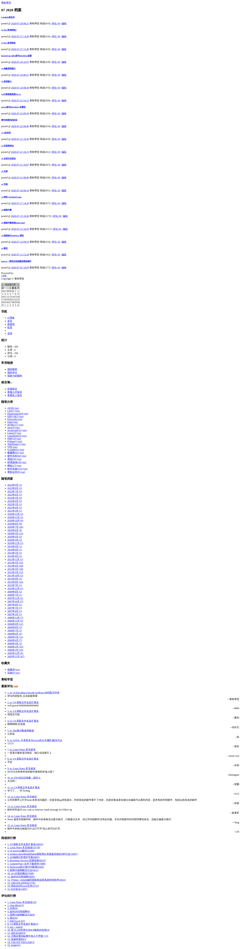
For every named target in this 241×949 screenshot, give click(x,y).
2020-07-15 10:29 (20, 229)
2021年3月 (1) (14, 511)
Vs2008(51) (13, 449)
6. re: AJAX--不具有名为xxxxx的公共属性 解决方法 (34, 740)
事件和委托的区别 (9, 120)
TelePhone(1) (14, 444)
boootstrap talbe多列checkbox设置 (16, 56)
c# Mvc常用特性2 (9, 30)
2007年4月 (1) (14, 611)
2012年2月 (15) (15, 572)
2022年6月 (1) (14, 494)
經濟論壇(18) (14, 462)
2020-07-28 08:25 (20, 23)
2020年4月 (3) (14, 536)
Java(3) (11, 427)
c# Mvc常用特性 (8, 43)
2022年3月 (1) (14, 504)
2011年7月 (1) (14, 585)
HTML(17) (12, 424)
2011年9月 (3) (14, 579)
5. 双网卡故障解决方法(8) (21, 914)
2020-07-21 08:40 (20, 177)
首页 (9, 321)
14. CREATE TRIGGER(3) (20, 942)
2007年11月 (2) (15, 598)
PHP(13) (11, 438)
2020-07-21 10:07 (20, 164)
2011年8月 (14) (15, 582)
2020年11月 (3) (15, 517)
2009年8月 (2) (14, 591)
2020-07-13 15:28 (20, 254)
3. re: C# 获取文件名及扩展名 (23, 711)
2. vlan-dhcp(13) (15, 905)
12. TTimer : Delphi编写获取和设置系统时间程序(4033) (36, 880)
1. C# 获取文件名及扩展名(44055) (25, 844)
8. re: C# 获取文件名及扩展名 (23, 758)
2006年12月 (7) (15, 617)
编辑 (63, 23)
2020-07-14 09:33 (20, 242)
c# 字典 (4, 184)
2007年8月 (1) (14, 604)
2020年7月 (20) (15, 527)
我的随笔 (12, 369)
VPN (9, 447)
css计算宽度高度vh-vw (11, 94)
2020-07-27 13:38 (20, 49)
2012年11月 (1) (15, 559)
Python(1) (12, 441)
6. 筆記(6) (12, 918)
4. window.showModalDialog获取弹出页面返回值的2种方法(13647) (42, 854)
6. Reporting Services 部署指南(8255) (26, 860)
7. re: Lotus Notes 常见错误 (21, 749)
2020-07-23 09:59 (20, 113)
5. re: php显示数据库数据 (20, 730)
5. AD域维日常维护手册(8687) (23, 857)
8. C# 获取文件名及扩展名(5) (22, 924)
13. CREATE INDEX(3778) (21, 883)
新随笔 (11, 324)
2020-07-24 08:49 (20, 87)
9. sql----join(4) (15, 927)
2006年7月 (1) (14, 630)
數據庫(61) (13, 452)
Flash (10, 422)
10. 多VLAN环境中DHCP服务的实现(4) (28, 930)
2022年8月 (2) (14, 488)
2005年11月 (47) (15, 656)
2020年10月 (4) (15, 520)
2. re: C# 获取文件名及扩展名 (23, 702)
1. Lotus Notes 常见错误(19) (21, 902)
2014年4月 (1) (14, 556)
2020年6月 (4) (14, 530)
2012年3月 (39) (15, 569)
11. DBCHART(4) (16, 933)
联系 (9, 327)
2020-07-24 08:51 (20, 75)
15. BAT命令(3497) (17, 889)
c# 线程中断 (6, 210)
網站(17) (11, 465)
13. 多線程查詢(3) (16, 939)
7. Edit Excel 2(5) (16, 921)
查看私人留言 (14, 395)
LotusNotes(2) (14, 436)
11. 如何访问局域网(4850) (21, 876)
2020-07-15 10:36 (20, 216)
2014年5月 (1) (14, 553)
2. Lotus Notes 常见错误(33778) (23, 847)
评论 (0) (56, 23)
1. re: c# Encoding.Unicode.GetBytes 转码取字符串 (33, 692)
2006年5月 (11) (15, 637)
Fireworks (12, 419)
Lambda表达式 (8, 17)
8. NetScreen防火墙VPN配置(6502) (25, 867)
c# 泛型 (4, 171)
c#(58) (10, 408)
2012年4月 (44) (15, 566)
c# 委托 (4, 248)
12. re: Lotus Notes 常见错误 (22, 796)
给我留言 (12, 389)
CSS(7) (11, 411)
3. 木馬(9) (12, 908)
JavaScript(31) (14, 430)
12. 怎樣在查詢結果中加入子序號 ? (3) (27, 936)
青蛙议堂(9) (13, 472)
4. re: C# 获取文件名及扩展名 (23, 721)
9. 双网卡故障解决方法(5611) (22, 870)
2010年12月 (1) (15, 588)
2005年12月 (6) (15, 653)
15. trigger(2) (13, 945)
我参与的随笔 (14, 375)
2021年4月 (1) (14, 507)
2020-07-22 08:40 (20, 126)
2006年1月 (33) (15, 650)
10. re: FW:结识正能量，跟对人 (24, 777)
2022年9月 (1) (14, 485)
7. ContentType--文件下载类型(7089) (26, 863)
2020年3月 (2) (14, 540)
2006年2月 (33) (15, 646)
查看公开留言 (14, 392)
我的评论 (12, 372)
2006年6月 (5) (14, 634)
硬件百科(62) (14, 456)
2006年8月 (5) (14, 627)
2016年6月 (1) (14, 546)
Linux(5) (11, 433)
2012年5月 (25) (15, 562)
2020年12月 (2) (15, 514)
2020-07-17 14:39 (20, 203)
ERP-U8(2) (13, 416)
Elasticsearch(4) (15, 413)
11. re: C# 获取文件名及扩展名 (23, 787)
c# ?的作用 (6, 133)
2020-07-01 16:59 (20, 267)
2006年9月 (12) (15, 624)
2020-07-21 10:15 (20, 152)
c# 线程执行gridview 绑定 (12, 235)
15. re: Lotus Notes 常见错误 (22, 825)
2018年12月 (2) (15, 543)
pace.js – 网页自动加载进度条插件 (16, 261)
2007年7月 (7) (14, 608)
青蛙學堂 (6, 2)
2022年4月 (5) (14, 501)
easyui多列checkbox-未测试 (13, 107)
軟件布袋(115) (14, 468)
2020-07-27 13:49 (20, 36)
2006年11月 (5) (15, 621)
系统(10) (11, 459)
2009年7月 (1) (14, 595)
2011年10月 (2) (15, 575)
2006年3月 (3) (14, 643)
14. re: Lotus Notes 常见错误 (22, 816)
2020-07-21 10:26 (20, 139)
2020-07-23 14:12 (20, 100)
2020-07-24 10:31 (20, 62)
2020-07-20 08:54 (20, 190)
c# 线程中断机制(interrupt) (13, 223)
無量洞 (11, 669)
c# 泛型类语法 (7, 146)
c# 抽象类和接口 (8, 68)
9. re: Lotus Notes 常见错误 (21, 768)
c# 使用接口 (6, 81)
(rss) (16, 408)
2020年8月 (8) (14, 523)
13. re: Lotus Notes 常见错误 (22, 806)
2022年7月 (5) (14, 491)
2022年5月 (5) (14, 498)
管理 (9, 333)
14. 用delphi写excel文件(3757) (23, 886)
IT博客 (4, 276)
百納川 (11, 672)
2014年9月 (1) (14, 549)
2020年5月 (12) (15, 533)
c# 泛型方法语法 (8, 158)
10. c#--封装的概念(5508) (20, 873)
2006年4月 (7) (14, 640)
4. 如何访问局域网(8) (18, 911)
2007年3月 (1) (14, 614)
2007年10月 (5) (15, 601)
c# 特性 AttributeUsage (11, 197)
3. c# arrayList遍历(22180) (20, 850)
